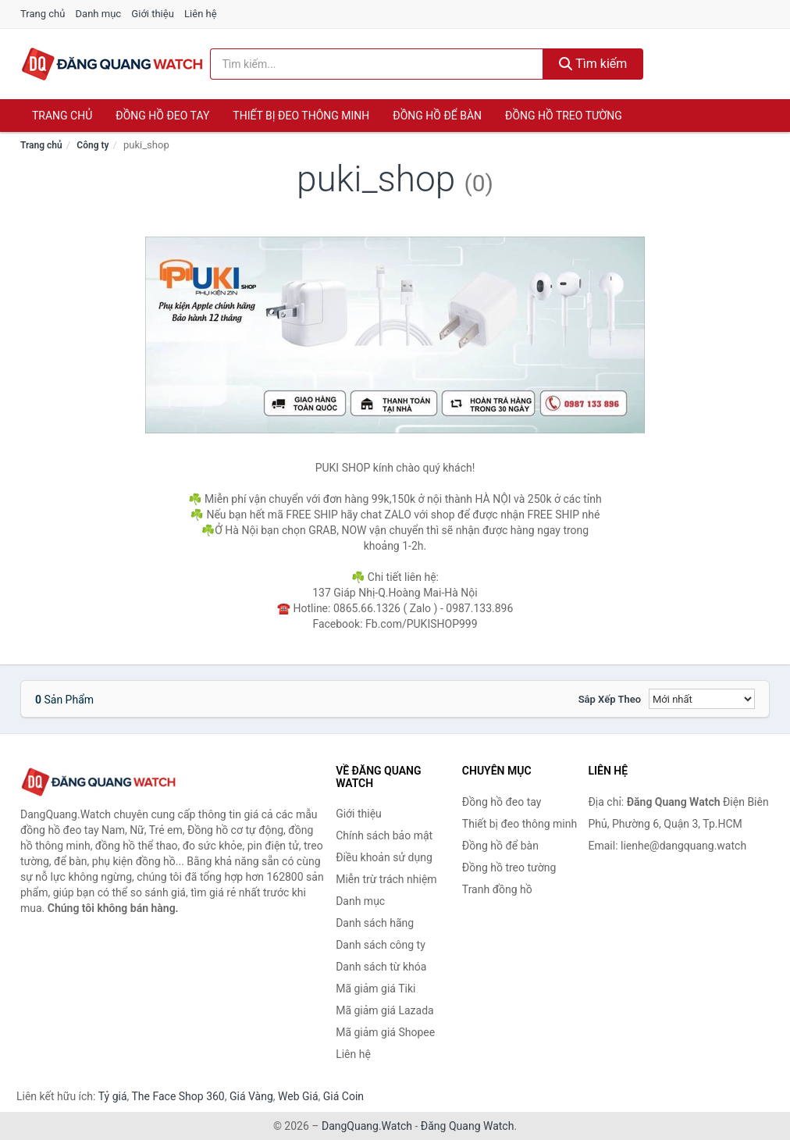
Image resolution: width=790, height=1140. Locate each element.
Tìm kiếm (593, 63)
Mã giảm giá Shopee (385, 1032)
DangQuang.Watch (367, 1126)
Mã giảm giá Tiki (375, 988)
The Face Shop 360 (177, 1096)
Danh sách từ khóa (381, 966)
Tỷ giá (112, 1096)
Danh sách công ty (380, 945)
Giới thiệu (152, 14)
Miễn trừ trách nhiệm (386, 879)
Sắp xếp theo (609, 699)
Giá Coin (343, 1096)
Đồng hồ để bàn (437, 115)
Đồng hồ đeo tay (162, 115)
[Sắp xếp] (702, 699)
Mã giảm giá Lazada (385, 1010)
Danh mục (99, 14)
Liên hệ (200, 14)
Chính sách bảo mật (384, 835)
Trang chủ (42, 14)
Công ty (93, 145)
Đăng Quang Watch (467, 1126)
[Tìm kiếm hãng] (376, 64)
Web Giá (298, 1096)
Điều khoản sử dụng (384, 857)
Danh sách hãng (375, 923)
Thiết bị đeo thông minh (301, 115)
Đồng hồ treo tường (563, 115)
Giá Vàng (251, 1096)
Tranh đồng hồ (497, 889)
